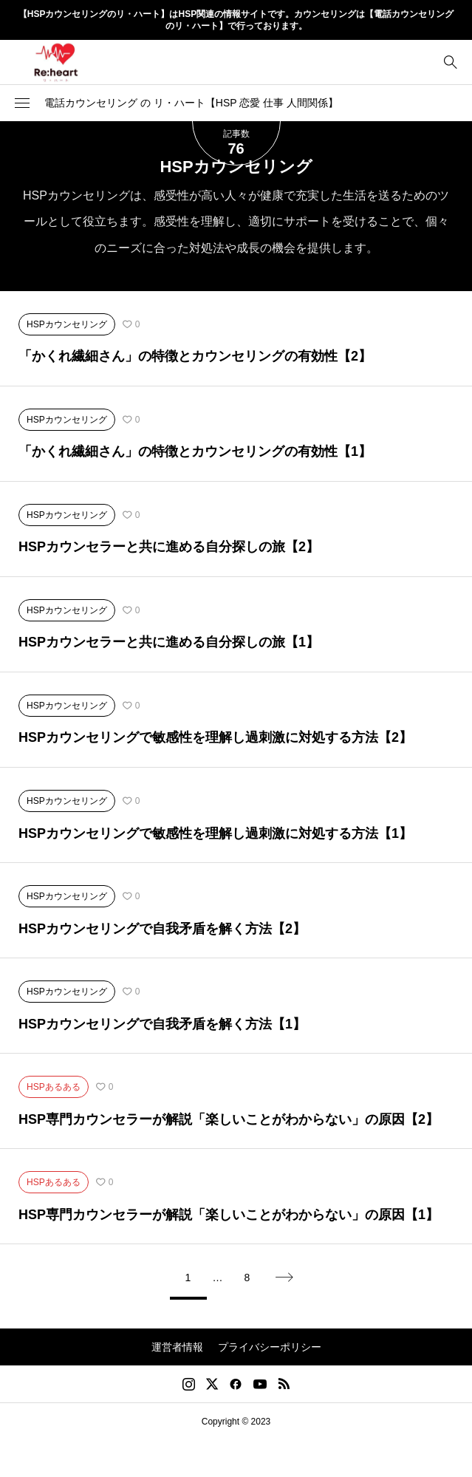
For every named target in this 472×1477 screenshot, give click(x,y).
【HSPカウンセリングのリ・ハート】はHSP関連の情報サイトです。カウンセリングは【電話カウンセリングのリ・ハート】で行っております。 (236, 20)
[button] (22, 102)
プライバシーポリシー (269, 1347)
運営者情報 (177, 1347)
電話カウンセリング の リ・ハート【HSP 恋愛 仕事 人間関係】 (191, 103)
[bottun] (450, 61)
